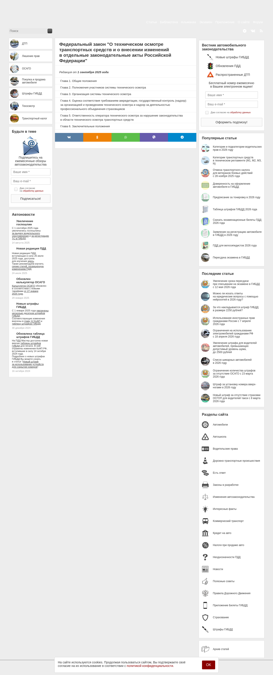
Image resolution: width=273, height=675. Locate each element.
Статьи (151, 22)
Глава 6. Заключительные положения (85, 126)
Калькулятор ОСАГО (23, 285)
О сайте (244, 22)
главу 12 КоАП (32, 321)
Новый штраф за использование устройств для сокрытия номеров (28, 364)
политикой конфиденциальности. (150, 666)
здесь (31, 261)
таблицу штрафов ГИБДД (26, 323)
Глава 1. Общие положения (78, 81)
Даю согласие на (32, 189)
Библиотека (169, 22)
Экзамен (205, 22)
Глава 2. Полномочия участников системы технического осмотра (103, 87)
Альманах (188, 22)
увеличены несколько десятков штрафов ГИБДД (30, 313)
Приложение (225, 22)
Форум (258, 22)
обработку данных (33, 190)
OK (208, 665)
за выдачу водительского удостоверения (26, 234)
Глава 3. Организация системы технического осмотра (95, 94)
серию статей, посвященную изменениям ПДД (28, 267)
